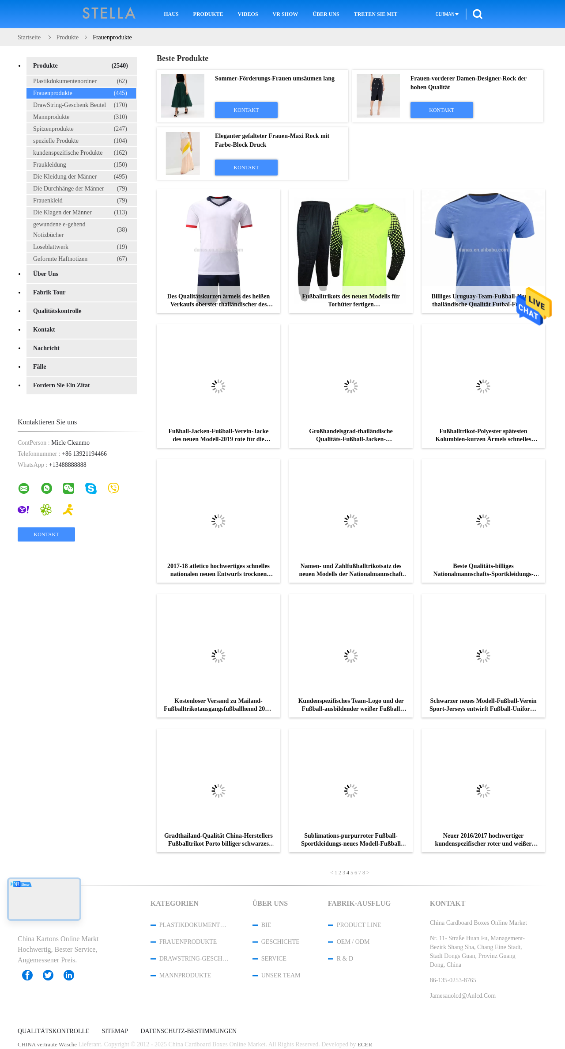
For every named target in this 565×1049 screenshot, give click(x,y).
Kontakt (44, 329)
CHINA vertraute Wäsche (47, 1044)
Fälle (39, 366)
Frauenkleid (80, 200)
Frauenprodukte (80, 93)
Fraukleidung (80, 165)
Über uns (326, 14)
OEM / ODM (353, 941)
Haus (171, 14)
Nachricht (46, 348)
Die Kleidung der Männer (80, 177)
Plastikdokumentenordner (80, 81)
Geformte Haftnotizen (80, 259)
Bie (266, 925)
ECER (365, 1044)
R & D (345, 958)
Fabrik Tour (49, 292)
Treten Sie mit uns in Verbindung (376, 14)
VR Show (285, 14)
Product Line (359, 925)
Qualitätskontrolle (57, 311)
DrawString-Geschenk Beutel (80, 105)
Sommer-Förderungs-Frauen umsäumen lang (275, 78)
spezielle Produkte (80, 141)
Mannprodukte (80, 117)
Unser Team (281, 975)
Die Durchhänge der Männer (80, 188)
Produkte (208, 14)
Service (273, 958)
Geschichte (280, 941)
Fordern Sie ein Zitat (61, 385)
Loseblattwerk (80, 247)
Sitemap (115, 1031)
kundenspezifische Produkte (80, 153)
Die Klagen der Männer (80, 212)
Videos (248, 14)
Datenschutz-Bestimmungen (188, 1031)
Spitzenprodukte (80, 129)
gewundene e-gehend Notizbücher (80, 229)
